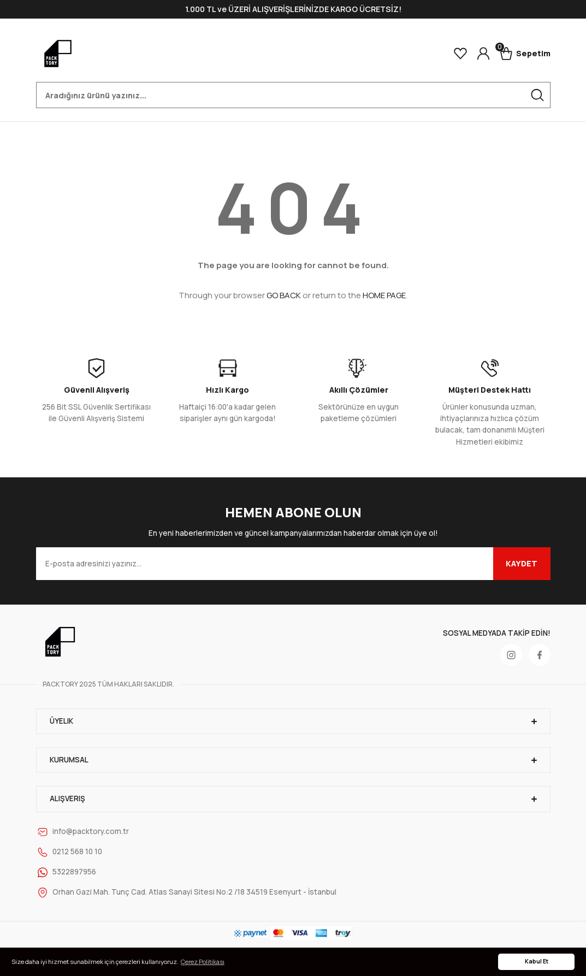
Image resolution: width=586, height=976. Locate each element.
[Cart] (525, 53)
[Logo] (58, 53)
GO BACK (284, 295)
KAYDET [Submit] (521, 563)
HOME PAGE (384, 295)
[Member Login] (483, 53)
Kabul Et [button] (536, 961)
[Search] (293, 95)
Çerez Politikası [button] (202, 961)
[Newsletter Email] (293, 563)
